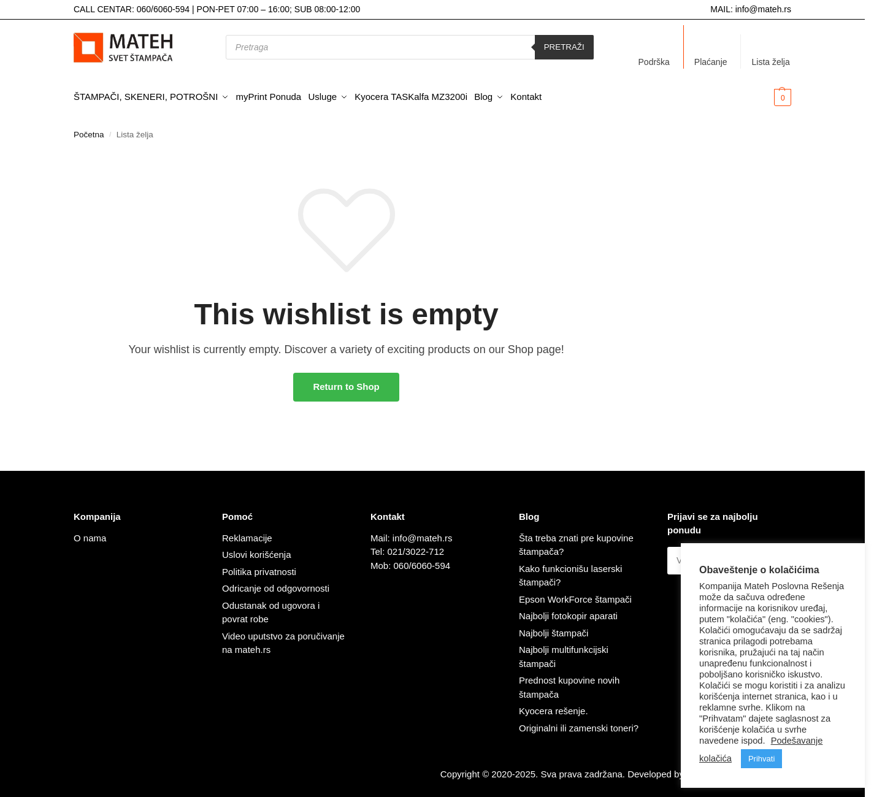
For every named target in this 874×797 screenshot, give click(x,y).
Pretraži (564, 46)
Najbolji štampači (553, 628)
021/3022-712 (416, 548)
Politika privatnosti (259, 567)
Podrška (654, 62)
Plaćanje (710, 62)
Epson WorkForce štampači (575, 595)
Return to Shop (346, 383)
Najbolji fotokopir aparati (568, 612)
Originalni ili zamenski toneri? (578, 724)
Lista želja (770, 62)
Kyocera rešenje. (553, 707)
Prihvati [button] (761, 758)
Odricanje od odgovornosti (275, 584)
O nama (90, 533)
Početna (89, 130)
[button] (762, 96)
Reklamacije (247, 533)
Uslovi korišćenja (256, 551)
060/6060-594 (163, 9)
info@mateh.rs (763, 9)
